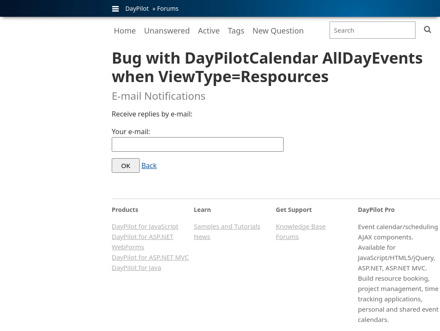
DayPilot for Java (136, 267)
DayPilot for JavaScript (145, 226)
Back (149, 165)
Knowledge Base (301, 226)
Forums (167, 8)
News (202, 236)
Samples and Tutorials (227, 226)
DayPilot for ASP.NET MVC (150, 257)
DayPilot (137, 8)
